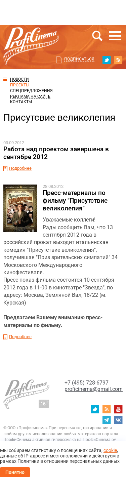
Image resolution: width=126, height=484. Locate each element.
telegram (106, 419)
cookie (110, 450)
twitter (106, 59)
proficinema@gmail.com (94, 389)
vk (118, 419)
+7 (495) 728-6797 (87, 382)
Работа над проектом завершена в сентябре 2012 (56, 153)
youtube (118, 409)
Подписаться (79, 59)
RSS (118, 59)
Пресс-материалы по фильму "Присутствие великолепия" (75, 200)
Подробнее (20, 168)
